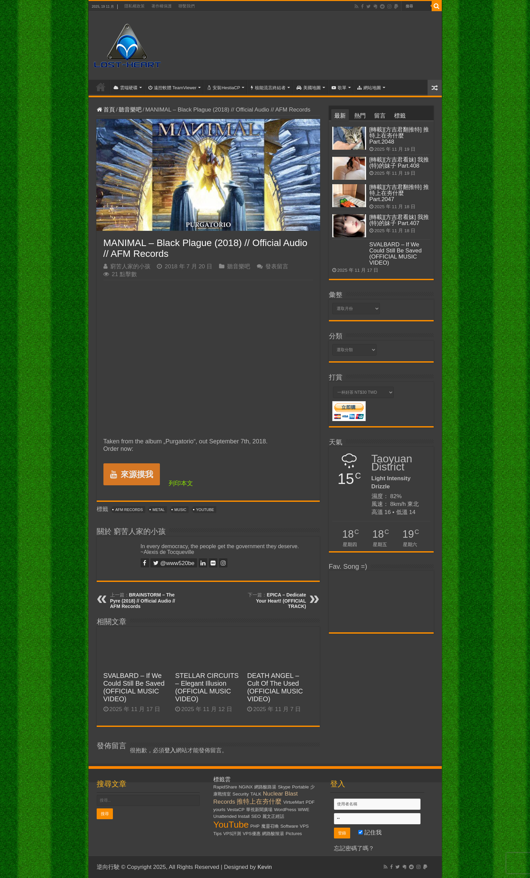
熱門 (360, 116)
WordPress (285, 809)
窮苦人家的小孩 (130, 266)
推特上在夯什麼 (259, 801)
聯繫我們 (186, 6)
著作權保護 (161, 6)
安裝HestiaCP (223, 87)
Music (180, 510)
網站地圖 (369, 87)
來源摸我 (131, 474)
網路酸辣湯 (273, 833)
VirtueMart (293, 802)
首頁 (101, 87)
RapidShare (225, 786)
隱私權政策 (134, 6)
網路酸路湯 (265, 786)
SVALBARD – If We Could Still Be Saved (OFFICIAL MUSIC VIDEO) (134, 687)
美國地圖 (308, 87)
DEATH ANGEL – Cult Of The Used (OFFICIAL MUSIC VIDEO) (275, 687)
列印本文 (181, 483)
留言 (380, 116)
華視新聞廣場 (259, 809)
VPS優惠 (252, 833)
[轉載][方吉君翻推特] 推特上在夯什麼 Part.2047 (399, 193)
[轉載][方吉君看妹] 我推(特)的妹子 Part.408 (399, 162)
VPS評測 (232, 833)
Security (241, 794)
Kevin (265, 867)
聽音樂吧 (130, 109)
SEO (256, 816)
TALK (255, 794)
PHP (255, 826)
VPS (304, 826)
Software (289, 826)
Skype (284, 786)
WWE (303, 809)
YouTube (205, 510)
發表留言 (276, 266)
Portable (300, 786)
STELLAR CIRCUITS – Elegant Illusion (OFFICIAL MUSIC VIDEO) (207, 687)
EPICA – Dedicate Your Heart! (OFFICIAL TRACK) (281, 600)
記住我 (370, 832)
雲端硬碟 (126, 87)
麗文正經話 (273, 816)
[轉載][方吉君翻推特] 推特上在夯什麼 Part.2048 (399, 135)
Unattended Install (231, 816)
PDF (310, 802)
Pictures (294, 833)
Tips (217, 833)
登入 (170, 750)
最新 (340, 116)
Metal (158, 510)
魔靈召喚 (270, 826)
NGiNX (245, 786)
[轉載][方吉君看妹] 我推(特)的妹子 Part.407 (399, 220)
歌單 (339, 87)
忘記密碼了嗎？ (354, 848)
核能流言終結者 (268, 87)
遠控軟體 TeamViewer (172, 87)
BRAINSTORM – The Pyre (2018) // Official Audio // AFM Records (142, 600)
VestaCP (235, 809)
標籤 (400, 116)
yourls (219, 809)
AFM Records (129, 510)
